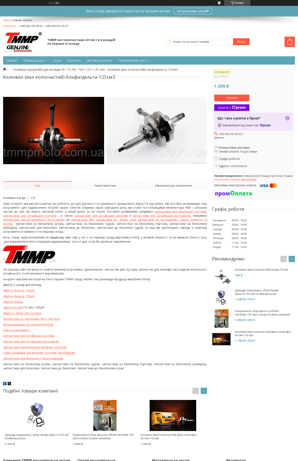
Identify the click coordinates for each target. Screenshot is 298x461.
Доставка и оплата (99, 60)
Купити (232, 98)
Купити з (232, 107)
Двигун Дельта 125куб (19, 296)
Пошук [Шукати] (241, 41)
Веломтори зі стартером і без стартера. (31, 319)
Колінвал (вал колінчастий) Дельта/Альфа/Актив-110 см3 (169, 436)
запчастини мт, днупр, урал (116, 219)
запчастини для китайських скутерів (29, 216)
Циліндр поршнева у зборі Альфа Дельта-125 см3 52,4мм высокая (37, 436)
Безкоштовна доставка (234, 147)
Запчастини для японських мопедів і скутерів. (35, 347)
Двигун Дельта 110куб (19, 290)
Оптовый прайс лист (131, 60)
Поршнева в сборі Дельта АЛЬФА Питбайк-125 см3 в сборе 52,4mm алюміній (103, 436)
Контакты (74, 60)
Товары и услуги (34, 60)
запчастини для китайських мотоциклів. (162, 216)
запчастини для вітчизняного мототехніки (34, 219)
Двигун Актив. (13, 307)
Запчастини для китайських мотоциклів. (31, 341)
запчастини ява (82, 219)
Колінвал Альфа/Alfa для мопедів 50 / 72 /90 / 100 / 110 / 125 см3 (59, 69)
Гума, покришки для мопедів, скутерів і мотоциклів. (39, 353)
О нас (57, 60)
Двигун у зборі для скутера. (22, 313)
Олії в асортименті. (16, 330)
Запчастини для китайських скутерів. (29, 336)
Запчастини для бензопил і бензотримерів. (33, 358)
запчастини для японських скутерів (180, 211)
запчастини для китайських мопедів (100, 216)
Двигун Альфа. (13, 302)
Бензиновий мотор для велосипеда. (28, 324)
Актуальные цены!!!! (193, 11)
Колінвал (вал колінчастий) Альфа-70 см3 (261, 269)
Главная (11, 60)
